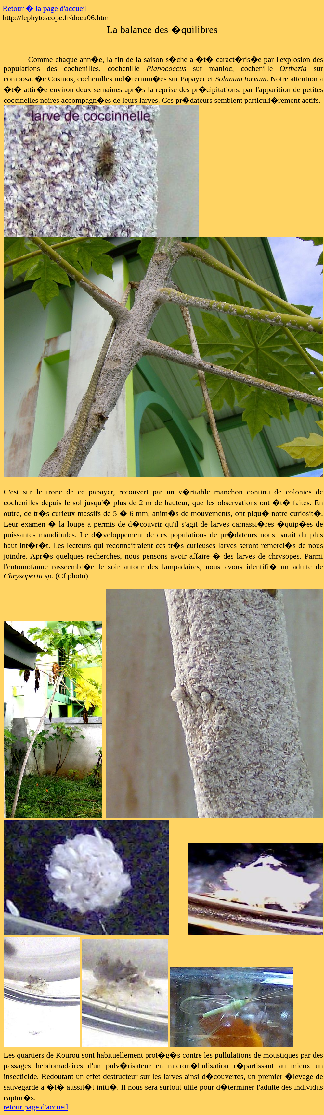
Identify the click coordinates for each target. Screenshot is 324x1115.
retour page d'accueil (36, 1107)
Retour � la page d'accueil (45, 8)
